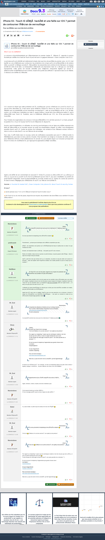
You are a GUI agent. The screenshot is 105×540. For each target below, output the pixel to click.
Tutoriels (31, 1)
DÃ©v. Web (51, 4)
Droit (78, 1)
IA (30, 4)
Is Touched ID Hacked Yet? (19, 185)
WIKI (69, 6)
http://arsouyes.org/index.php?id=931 (38, 313)
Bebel (12, 410)
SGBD (70, 4)
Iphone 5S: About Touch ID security (56, 185)
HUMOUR (78, 6)
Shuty (12, 328)
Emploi (64, 1)
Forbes (70, 185)
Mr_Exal (12, 306)
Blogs (43, 1)
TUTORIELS (19, 6)
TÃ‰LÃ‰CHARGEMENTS (46, 6)
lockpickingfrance (26, 467)
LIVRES (37, 6)
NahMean (12, 272)
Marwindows (12, 227)
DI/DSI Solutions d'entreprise (16, 4)
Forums (23, 1)
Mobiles (80, 4)
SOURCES (57, 6)
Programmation (63, 4)
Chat (48, 1)
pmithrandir (12, 246)
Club (83, 1)
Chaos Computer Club (36, 185)
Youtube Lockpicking (27, 472)
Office (74, 4)
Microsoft (39, 4)
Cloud (27, 4)
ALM (34, 4)
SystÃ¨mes (86, 4)
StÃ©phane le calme (27, 32)
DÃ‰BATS (63, 6)
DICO (73, 6)
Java (45, 4)
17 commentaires (40, 32)
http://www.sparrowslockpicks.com (37, 358)
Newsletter (56, 1)
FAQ (38, 1)
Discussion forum (90, 44)
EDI (56, 4)
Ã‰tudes (71, 1)
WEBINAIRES (30, 6)
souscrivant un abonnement (38, 205)
